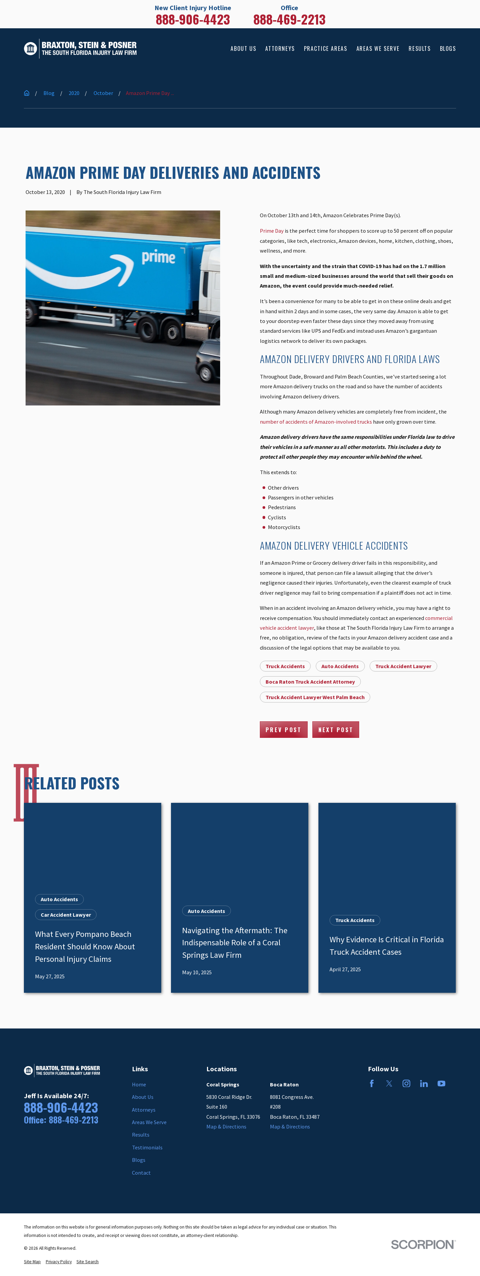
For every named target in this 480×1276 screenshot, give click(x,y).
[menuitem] (32, 1262)
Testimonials (147, 1147)
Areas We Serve (149, 1122)
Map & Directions (226, 1126)
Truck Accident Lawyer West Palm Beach (315, 697)
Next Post (335, 730)
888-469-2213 (289, 19)
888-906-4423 (193, 19)
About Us (142, 1096)
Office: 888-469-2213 (61, 1119)
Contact (141, 1172)
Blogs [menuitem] (448, 48)
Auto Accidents (340, 666)
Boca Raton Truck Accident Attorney (310, 681)
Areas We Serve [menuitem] (378, 48)
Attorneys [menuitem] (280, 48)
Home (139, 1084)
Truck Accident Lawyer (403, 666)
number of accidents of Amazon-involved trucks (316, 421)
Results (140, 1134)
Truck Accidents (285, 666)
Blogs (138, 1159)
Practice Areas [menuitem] (325, 48)
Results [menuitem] (420, 48)
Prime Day (272, 230)
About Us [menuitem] (243, 48)
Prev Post (284, 730)
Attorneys (144, 1109)
